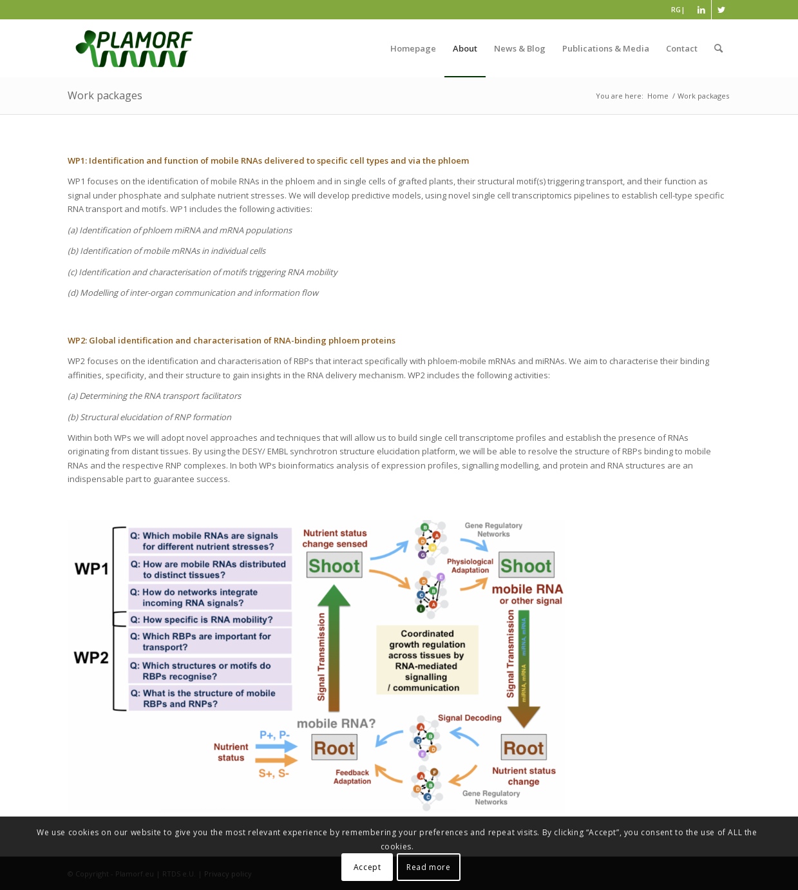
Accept (367, 867)
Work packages (105, 95)
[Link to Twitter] (721, 9)
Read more (428, 867)
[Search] (718, 48)
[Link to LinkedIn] (701, 9)
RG (676, 9)
